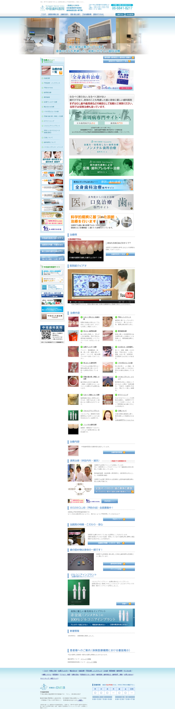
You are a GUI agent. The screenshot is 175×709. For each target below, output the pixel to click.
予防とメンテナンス (124, 317)
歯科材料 (119, 671)
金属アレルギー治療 (89, 347)
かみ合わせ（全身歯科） (126, 347)
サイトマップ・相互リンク (49, 678)
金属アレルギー (63, 671)
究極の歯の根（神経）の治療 (53, 116)
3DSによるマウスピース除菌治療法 (52, 131)
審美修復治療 (122, 331)
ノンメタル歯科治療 (89, 424)
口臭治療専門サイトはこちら (124, 420)
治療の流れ (75, 674)
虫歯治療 (47, 78)
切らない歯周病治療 (89, 331)
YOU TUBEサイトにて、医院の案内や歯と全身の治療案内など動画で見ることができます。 (101, 304)
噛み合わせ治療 (49, 107)
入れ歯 (105, 671)
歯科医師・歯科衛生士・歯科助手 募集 (109, 674)
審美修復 (47, 97)
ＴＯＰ (46, 671)
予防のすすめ (48, 88)
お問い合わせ (128, 674)
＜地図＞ (80, 700)
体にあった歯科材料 (89, 363)
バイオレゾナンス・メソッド (53, 147)
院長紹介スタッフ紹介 (87, 674)
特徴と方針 (53, 671)
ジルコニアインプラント (91, 411)
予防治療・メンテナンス (94, 671)
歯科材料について (50, 142)
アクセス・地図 (65, 674)
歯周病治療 (47, 92)
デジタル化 (127, 671)
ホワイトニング (123, 395)
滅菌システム (46, 674)
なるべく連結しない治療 (91, 395)
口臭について (122, 411)
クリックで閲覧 (86, 659)
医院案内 (55, 674)
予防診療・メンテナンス (52, 83)
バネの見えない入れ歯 (125, 363)
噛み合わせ (73, 671)
